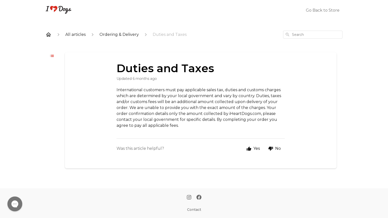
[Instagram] (189, 197)
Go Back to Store (323, 10)
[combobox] (312, 35)
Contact (194, 209)
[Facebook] (199, 197)
